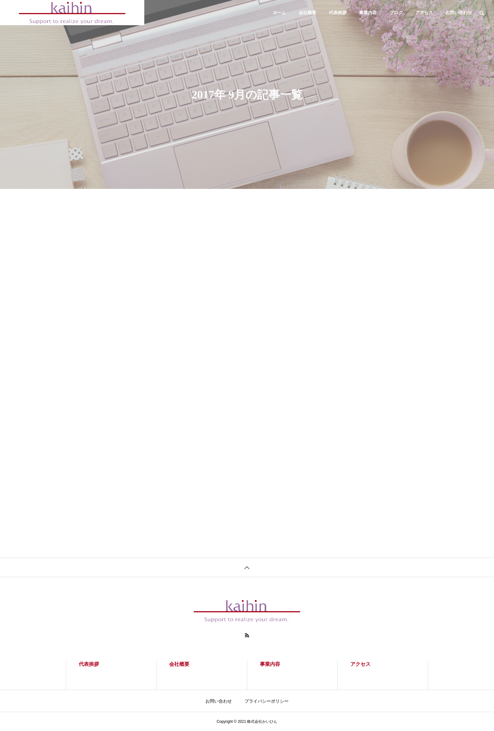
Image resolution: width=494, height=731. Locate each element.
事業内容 (368, 12)
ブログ (396, 12)
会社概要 (307, 12)
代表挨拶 (338, 12)
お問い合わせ (458, 12)
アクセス (424, 12)
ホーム (279, 12)
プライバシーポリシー (266, 701)
